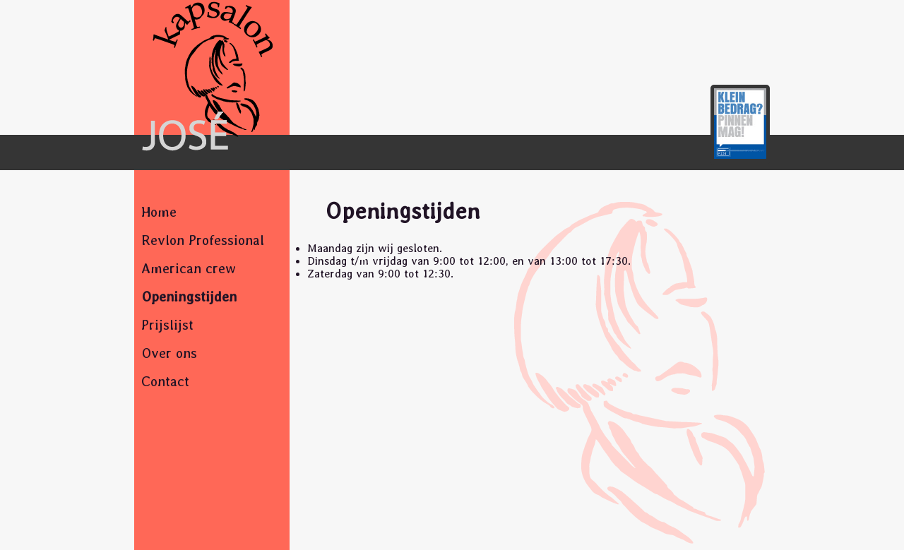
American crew (188, 268)
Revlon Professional (202, 240)
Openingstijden (189, 296)
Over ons (169, 353)
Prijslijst (167, 325)
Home (159, 212)
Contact (165, 381)
